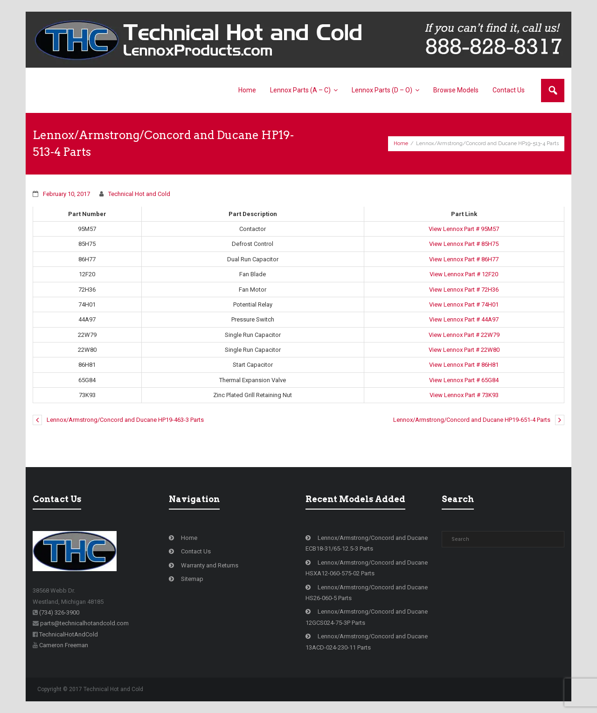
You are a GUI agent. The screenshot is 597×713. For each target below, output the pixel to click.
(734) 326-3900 (59, 612)
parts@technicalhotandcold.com (84, 623)
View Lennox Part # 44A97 (464, 319)
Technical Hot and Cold (139, 193)
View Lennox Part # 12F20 (464, 274)
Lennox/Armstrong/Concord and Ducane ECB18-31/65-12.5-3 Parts (366, 543)
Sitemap (192, 578)
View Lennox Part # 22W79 (464, 334)
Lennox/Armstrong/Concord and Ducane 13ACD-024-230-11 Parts (366, 641)
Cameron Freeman (63, 645)
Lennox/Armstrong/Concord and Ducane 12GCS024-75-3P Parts (366, 617)
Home (401, 143)
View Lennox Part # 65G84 (464, 380)
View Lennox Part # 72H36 (464, 289)
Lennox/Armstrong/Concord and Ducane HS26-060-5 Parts (366, 592)
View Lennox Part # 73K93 (464, 394)
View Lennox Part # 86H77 (464, 259)
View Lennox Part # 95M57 (464, 228)
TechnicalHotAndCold (68, 634)
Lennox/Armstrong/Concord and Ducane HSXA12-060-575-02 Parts (366, 568)
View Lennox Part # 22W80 (464, 349)
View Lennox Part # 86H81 (464, 364)
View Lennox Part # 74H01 (464, 304)
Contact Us (196, 551)
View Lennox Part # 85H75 (464, 243)
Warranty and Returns (209, 565)
